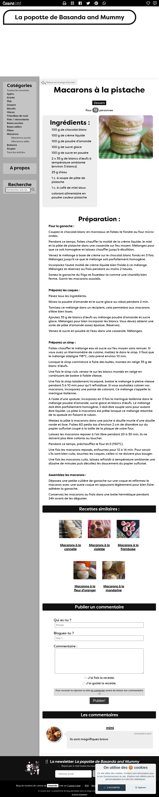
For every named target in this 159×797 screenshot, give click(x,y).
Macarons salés (20, 141)
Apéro (10, 94)
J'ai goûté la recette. (99, 683)
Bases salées (14, 126)
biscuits (11, 108)
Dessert (11, 104)
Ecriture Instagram (79, 794)
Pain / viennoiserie (18, 119)
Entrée (11, 97)
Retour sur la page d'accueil (60, 82)
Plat (9, 101)
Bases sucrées (15, 123)
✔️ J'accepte (112, 787)
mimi (110, 728)
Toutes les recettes (18, 90)
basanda (52, 785)
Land (73, 785)
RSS (87, 785)
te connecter (98, 690)
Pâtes (10, 130)
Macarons (12, 134)
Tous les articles (16, 152)
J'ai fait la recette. (100, 678)
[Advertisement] (79, 52)
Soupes (11, 148)
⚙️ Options (140, 787)
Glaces (11, 112)
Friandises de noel (17, 115)
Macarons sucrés (21, 137)
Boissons (12, 145)
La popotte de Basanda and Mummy (69, 17)
